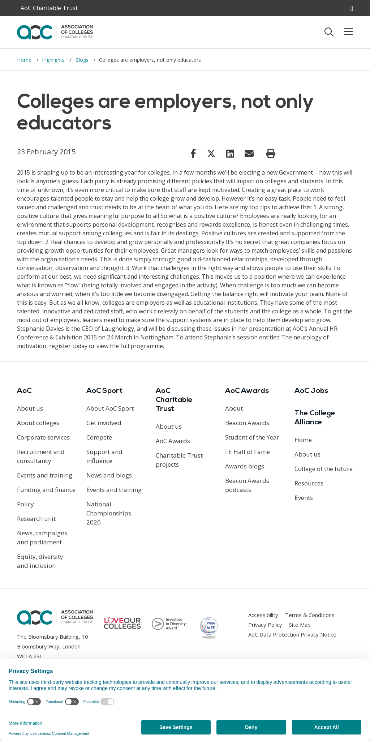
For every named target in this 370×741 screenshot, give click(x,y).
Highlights (54, 59)
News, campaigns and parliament (42, 537)
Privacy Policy (265, 624)
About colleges (38, 423)
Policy (25, 504)
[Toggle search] (329, 32)
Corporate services (43, 437)
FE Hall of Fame (247, 451)
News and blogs (109, 475)
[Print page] (271, 153)
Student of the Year (252, 437)
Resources (308, 483)
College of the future (323, 468)
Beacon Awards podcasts (247, 485)
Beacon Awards (247, 423)
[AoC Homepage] (55, 31)
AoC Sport (104, 391)
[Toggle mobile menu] (344, 32)
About (234, 408)
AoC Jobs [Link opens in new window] (311, 391)
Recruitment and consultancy (41, 456)
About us (30, 408)
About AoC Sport (110, 408)
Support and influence (104, 456)
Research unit (36, 518)
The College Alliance (314, 418)
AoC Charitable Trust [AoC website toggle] (49, 8)
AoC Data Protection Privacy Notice (292, 634)
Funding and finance (46, 489)
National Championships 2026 (108, 513)
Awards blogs (244, 466)
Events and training (44, 475)
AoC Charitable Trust (174, 400)
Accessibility (263, 614)
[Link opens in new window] (193, 153)
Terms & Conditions (310, 614)
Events (303, 497)
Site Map (300, 624)
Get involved (103, 423)
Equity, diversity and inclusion (40, 561)
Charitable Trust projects (179, 459)
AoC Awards (173, 441)
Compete (99, 437)
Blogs (82, 59)
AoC (24, 391)
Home (25, 59)
